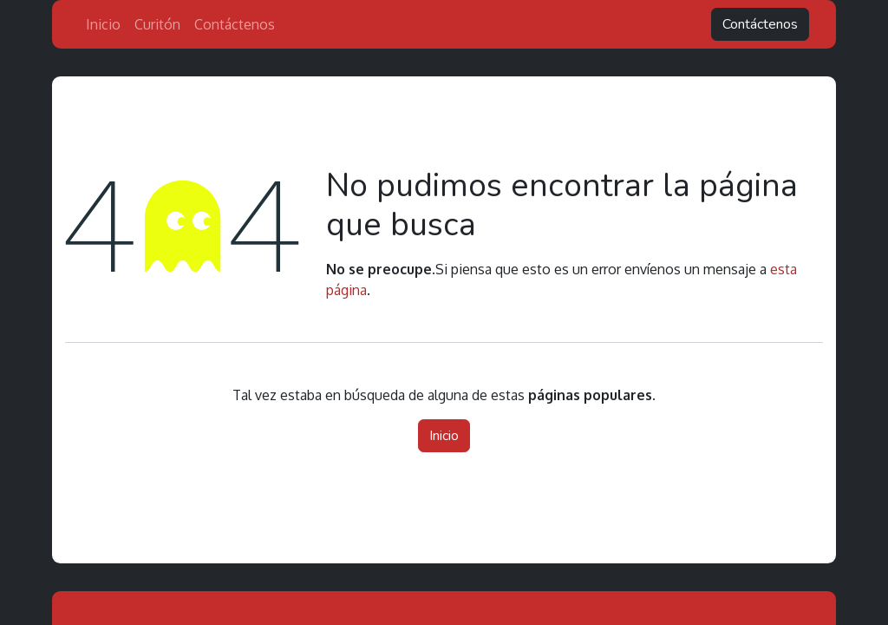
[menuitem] (103, 24)
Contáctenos (760, 24)
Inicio (444, 435)
